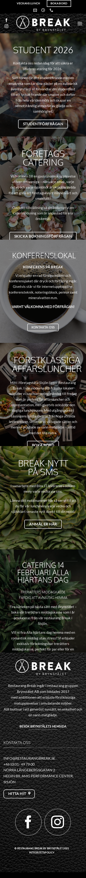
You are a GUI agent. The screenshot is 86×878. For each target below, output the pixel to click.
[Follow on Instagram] (6, 26)
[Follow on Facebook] (6, 20)
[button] (80, 23)
